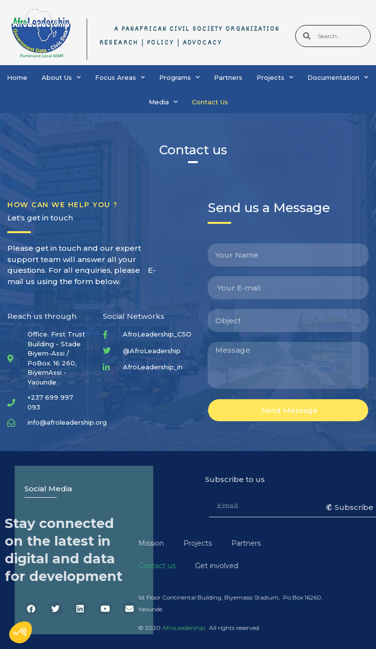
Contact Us (210, 102)
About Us (61, 77)
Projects (275, 77)
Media (163, 102)
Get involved (117, 565)
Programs (179, 77)
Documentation (337, 77)
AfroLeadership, (85, 627)
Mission (52, 543)
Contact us (57, 565)
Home (17, 77)
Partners (228, 77)
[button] (20, 632)
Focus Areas (120, 77)
